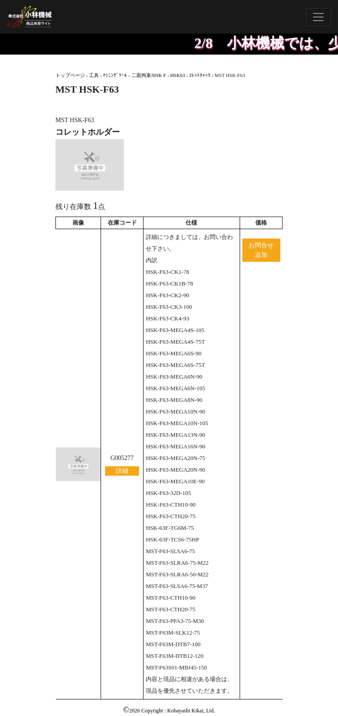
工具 (94, 75)
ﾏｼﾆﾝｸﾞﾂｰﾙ (115, 75)
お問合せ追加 (261, 250)
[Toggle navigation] (318, 17)
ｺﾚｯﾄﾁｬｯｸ (200, 75)
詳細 (122, 471)
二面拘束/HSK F (148, 75)
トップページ (70, 75)
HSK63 (177, 75)
